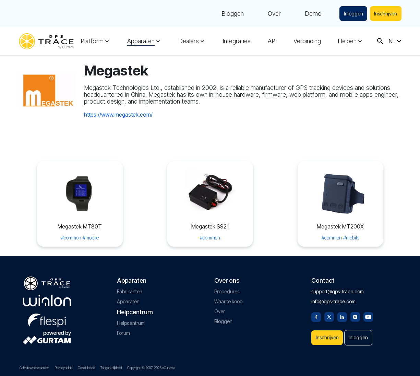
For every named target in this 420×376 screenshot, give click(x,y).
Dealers (188, 41)
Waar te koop (228, 299)
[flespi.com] (47, 316)
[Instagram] (355, 314)
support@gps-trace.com (337, 289)
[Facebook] (316, 314)
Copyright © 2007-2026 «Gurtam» (151, 368)
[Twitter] (329, 314)
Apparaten (141, 41)
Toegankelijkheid (111, 368)
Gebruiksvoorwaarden (34, 368)
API (272, 41)
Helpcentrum (131, 321)
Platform (92, 41)
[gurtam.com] (47, 298)
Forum (123, 330)
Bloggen (230, 14)
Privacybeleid (63, 368)
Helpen (347, 41)
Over (272, 14)
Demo (311, 14)
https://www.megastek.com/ (118, 114)
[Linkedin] (342, 314)
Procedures (226, 289)
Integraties (237, 41)
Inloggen (351, 13)
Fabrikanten (129, 289)
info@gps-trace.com (333, 299)
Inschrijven (385, 13)
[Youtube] (368, 314)
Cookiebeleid (86, 368)
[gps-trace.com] (46, 41)
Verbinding (307, 41)
